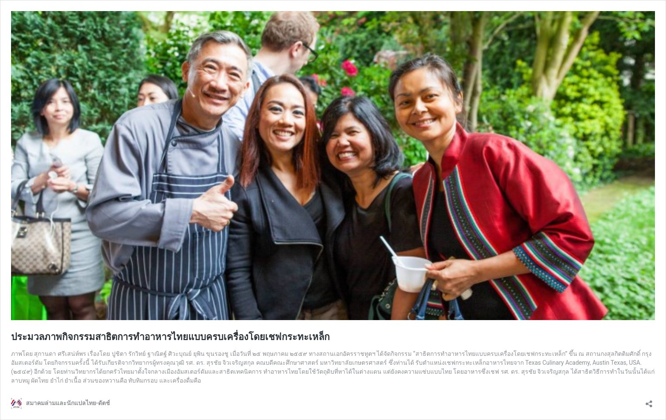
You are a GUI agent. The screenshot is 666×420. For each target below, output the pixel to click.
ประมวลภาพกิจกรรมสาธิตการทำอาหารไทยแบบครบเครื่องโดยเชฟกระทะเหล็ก (170, 337)
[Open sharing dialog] (649, 401)
